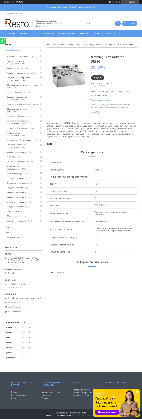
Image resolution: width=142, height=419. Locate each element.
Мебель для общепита (16, 152)
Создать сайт (9, 2)
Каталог (24, 34)
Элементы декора (14, 174)
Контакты (97, 34)
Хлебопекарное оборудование (13, 134)
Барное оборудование (16, 92)
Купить (99, 78)
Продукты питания (15, 178)
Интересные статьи (51, 392)
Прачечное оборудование (18, 116)
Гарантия (83, 34)
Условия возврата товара (85, 393)
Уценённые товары (15, 68)
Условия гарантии (81, 396)
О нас (109, 34)
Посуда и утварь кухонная (18, 73)
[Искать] (118, 23)
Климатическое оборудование (13, 167)
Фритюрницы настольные (95, 44)
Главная (11, 34)
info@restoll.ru (14, 307)
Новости (46, 395)
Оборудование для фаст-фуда (17, 110)
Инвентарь (11, 157)
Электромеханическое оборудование (16, 146)
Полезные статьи (13, 237)
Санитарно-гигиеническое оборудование (18, 122)
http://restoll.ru (14, 303)
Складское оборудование (18, 162)
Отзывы (8, 232)
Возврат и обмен (66, 34)
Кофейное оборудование (17, 56)
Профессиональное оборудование (15, 62)
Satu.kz (83, 413)
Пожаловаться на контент (86, 415)
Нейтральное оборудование (19, 104)
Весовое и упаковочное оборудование (17, 98)
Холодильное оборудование (19, 140)
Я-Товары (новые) (14, 211)
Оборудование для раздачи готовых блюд (22, 86)
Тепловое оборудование (17, 128)
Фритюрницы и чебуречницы (67, 44)
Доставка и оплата (45, 34)
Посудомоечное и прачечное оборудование (19, 79)
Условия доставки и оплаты (85, 390)
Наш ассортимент (13, 50)
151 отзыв (116, 2)
